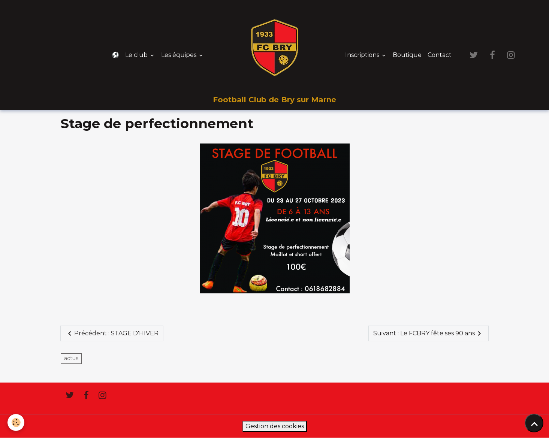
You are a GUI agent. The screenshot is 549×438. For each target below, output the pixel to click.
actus (71, 358)
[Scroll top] (534, 423)
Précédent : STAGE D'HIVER (112, 333)
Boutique (407, 54)
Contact (440, 54)
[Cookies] (15, 422)
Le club (137, 54)
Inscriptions (363, 54)
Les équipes (179, 54)
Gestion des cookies (274, 426)
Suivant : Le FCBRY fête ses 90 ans (428, 333)
